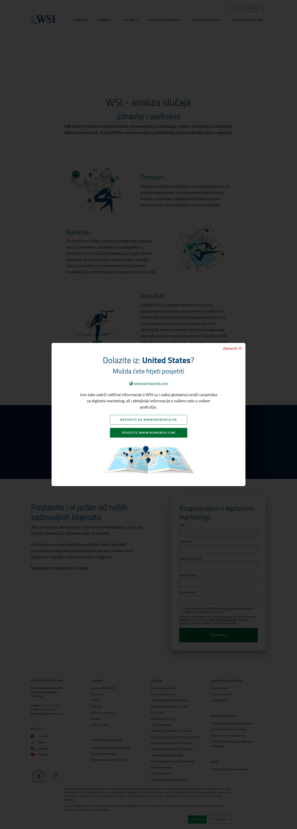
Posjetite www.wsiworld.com (148, 432)
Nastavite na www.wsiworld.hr (148, 419)
